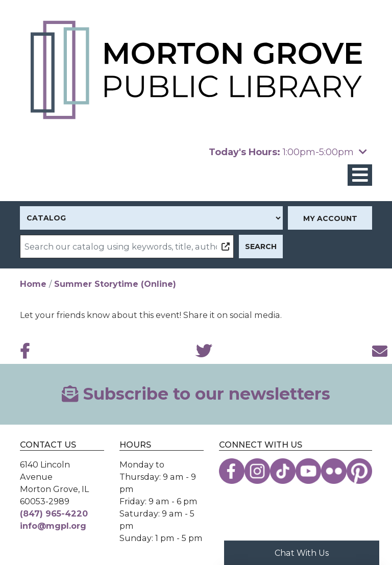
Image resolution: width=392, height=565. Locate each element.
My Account (330, 218)
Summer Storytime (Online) (115, 284)
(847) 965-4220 (54, 513)
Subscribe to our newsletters (196, 394)
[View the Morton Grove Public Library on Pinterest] (359, 471)
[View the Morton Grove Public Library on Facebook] (231, 471)
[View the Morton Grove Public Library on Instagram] (257, 471)
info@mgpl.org (53, 526)
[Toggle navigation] (360, 175)
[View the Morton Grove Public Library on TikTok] (283, 471)
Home (33, 284)
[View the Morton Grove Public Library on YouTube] (308, 471)
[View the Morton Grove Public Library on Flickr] (334, 471)
